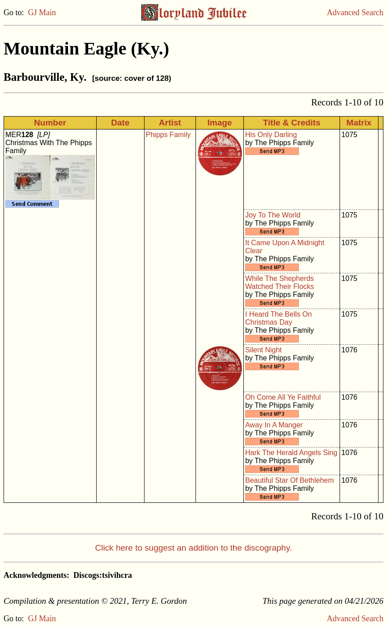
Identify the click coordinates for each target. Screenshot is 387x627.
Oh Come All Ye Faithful (283, 397)
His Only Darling (271, 134)
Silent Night (263, 350)
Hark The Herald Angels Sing (291, 452)
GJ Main (42, 12)
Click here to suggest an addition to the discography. (193, 547)
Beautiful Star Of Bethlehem (289, 480)
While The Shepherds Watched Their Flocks (279, 282)
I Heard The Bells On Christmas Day (278, 318)
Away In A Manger (274, 425)
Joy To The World (273, 215)
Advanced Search (355, 12)
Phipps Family (168, 134)
